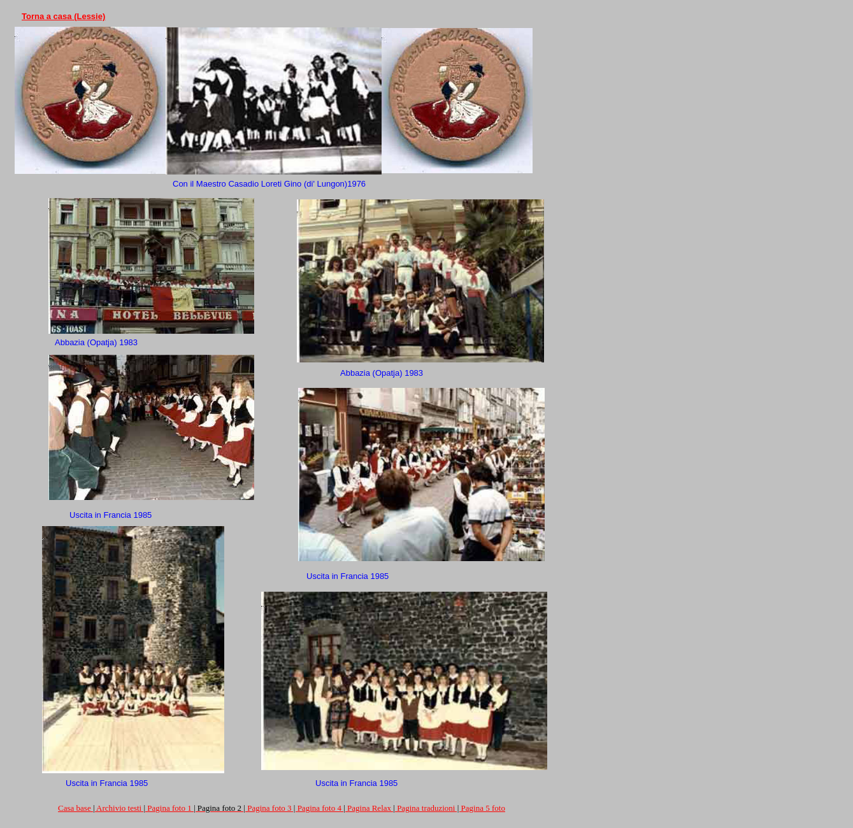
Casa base (74, 808)
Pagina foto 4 (319, 808)
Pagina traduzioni (426, 808)
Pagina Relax (369, 808)
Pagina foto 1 (169, 808)
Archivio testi (118, 808)
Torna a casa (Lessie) (63, 16)
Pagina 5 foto (483, 808)
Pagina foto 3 (269, 808)
